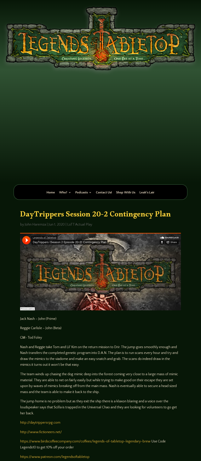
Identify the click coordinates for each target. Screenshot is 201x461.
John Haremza (35, 225)
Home (51, 192)
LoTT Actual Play (79, 225)
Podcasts (81, 192)
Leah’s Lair (147, 192)
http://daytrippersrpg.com (40, 423)
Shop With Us (125, 192)
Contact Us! (104, 192)
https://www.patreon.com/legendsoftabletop (54, 457)
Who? (63, 192)
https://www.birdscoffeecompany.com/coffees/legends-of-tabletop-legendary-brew (85, 441)
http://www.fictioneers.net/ (41, 432)
